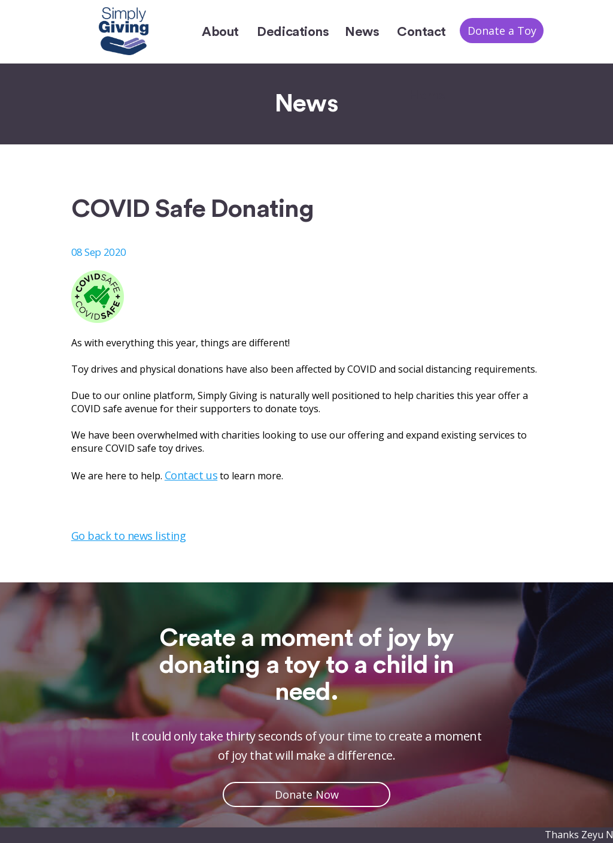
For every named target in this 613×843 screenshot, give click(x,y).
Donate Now (307, 794)
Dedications (293, 31)
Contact (421, 31)
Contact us (191, 475)
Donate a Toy (502, 30)
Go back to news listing (128, 535)
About (220, 31)
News (362, 31)
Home (427, 95)
